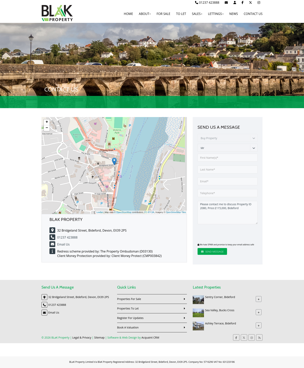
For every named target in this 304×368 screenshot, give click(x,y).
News (233, 14)
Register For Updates (130, 318)
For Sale (163, 14)
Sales (197, 14)
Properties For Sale (129, 299)
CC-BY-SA (149, 212)
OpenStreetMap (123, 212)
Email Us (63, 244)
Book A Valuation (128, 327)
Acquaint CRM (150, 337)
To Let (181, 14)
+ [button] (47, 122)
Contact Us (253, 14)
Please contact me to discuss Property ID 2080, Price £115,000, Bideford (228, 212)
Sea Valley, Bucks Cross (219, 310)
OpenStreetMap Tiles (176, 212)
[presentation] (221, 234)
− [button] (47, 128)
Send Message (212, 251)
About (145, 14)
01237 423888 (207, 2)
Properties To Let (128, 308)
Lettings (216, 14)
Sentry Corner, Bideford (220, 297)
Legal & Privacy (81, 337)
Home (128, 14)
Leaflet (100, 212)
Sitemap (99, 337)
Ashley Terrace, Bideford (220, 323)
